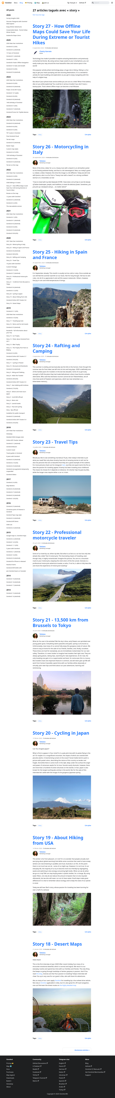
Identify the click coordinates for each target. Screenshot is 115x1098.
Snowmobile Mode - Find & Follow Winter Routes (16, 31)
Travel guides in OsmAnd (14, 453)
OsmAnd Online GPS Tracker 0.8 (16, 300)
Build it (8, 1081)
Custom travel (10, 450)
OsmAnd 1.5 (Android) (13, 593)
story (39, 134)
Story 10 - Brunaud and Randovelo (17, 366)
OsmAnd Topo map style (14, 515)
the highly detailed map (68, 985)
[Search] (100, 2)
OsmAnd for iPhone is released (16, 561)
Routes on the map (12, 193)
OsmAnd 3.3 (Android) (13, 416)
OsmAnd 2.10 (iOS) (12, 463)
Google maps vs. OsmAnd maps (16, 536)
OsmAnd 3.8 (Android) (13, 251)
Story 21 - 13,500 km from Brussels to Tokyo (18, 283)
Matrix (36, 1081)
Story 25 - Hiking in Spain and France (17, 247)
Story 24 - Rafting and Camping (16, 257)
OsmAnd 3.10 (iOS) (12, 318)
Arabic (62, 1087)
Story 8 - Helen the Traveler (14, 375)
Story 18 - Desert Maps (13, 303)
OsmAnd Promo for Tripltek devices (17, 112)
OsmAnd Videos (11, 474)
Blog (21, 3)
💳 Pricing (28, 3)
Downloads (10, 1078)
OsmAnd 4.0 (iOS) (11, 227)
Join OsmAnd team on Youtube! (16, 571)
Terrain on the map (12, 165)
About (8, 1087)
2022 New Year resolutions (14, 214)
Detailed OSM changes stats (15, 437)
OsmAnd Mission (11, 447)
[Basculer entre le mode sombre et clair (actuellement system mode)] (112, 2)
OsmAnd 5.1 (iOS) (11, 59)
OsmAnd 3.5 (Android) (13, 327)
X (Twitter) (37, 1066)
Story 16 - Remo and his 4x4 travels (17, 324)
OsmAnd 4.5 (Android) (13, 142)
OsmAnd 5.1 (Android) (13, 56)
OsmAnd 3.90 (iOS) (12, 233)
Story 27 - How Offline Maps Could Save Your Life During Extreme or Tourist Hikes (17, 188)
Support (88, 1075)
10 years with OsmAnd (13, 263)
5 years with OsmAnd (13, 548)
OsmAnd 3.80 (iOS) (12, 254)
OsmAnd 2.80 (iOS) (12, 379)
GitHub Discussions (40, 1063)
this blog (39, 974)
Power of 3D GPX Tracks (13, 90)
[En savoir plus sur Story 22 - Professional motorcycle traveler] (88, 608)
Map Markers (10, 486)
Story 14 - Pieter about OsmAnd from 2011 (17, 340)
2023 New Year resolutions (14, 173)
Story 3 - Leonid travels (13, 403)
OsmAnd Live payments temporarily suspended (17, 470)
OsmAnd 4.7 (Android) (13, 109)
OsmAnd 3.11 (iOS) (12, 311)
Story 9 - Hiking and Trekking (15, 372)
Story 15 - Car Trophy (12, 336)
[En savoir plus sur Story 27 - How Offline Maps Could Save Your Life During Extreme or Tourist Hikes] (88, 135)
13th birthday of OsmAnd (14, 155)
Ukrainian (63, 1075)
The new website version (14, 206)
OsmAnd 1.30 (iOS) (12, 498)
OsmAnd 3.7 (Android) (13, 273)
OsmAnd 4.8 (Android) (13, 99)
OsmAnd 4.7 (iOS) (11, 106)
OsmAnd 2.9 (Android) (13, 466)
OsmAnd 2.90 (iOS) (12, 359)
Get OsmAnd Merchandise (95, 1072)
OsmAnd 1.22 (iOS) (12, 542)
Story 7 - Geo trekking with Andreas (17, 385)
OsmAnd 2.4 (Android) (13, 518)
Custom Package (11, 267)
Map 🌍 (9, 1066)
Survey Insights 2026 (12, 18)
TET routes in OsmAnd (13, 133)
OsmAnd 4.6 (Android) (13, 123)
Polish (62, 1078)
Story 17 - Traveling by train (14, 321)
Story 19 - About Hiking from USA (16, 297)
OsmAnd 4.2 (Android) (13, 200)
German (62, 1069)
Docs (15, 3)
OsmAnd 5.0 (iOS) (11, 69)
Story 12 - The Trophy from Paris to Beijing (17, 349)
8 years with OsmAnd (13, 456)
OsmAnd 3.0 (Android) (13, 459)
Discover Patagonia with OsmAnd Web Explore (16, 23)
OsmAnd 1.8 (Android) (13, 582)
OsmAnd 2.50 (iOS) (12, 423)
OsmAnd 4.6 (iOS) (11, 126)
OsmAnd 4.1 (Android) (13, 220)
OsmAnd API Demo (12, 521)
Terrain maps (10, 139)
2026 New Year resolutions (14, 43)
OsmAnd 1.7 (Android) (13, 585)
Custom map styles (12, 149)
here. (64, 465)
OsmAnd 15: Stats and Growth (15, 66)
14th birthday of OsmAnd (14, 102)
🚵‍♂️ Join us (45, 3)
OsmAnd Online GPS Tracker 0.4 (16, 419)
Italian (62, 1072)
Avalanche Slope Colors (13, 35)
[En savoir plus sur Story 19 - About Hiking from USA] (88, 932)
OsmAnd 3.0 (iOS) (11, 353)
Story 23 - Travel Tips (12, 260)
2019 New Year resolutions (14, 430)
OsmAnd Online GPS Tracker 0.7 (16, 356)
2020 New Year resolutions (14, 314)
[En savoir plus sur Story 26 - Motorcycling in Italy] (88, 240)
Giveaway (9, 434)
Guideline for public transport (15, 413)
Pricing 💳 (9, 1063)
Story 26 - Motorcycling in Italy (15, 244)
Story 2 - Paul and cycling (14, 407)
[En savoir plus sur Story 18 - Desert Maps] (88, 1038)
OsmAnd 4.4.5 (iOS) (12, 152)
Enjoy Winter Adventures (14, 27)
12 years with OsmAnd (13, 196)
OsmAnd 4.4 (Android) (13, 162)
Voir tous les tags (39, 15)
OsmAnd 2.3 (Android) (13, 528)
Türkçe (62, 1090)
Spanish (62, 1081)
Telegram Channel (40, 1078)
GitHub (82, 3)
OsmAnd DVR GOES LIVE (14, 568)
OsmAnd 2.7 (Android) (13, 492)
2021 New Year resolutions (14, 241)
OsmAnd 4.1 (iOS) (11, 217)
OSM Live (9, 524)
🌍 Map (37, 3)
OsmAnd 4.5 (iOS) (11, 130)
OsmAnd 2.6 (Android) (13, 495)
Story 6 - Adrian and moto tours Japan (16, 393)
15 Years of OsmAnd (12, 53)
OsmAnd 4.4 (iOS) (11, 158)
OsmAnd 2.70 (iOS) (12, 388)
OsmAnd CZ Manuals (93, 1069)
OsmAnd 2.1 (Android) (13, 552)
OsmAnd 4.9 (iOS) (11, 83)
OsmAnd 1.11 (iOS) (12, 545)
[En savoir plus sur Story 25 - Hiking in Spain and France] (88, 333)
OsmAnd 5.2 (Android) (13, 50)
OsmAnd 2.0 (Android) (13, 558)
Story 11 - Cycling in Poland (14, 363)
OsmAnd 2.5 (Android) (13, 506)
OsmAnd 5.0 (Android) (13, 72)
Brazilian (63, 1084)
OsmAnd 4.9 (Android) (13, 86)
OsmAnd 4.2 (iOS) (11, 203)
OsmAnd (58, 980)
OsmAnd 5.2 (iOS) (11, 46)
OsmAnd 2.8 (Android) (13, 489)
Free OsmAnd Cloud (12, 136)
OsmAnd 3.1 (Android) (13, 443)
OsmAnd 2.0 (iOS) (11, 482)
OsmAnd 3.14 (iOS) (12, 270)
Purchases (10, 1072)
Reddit (36, 1069)
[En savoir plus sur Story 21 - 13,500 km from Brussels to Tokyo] (88, 721)
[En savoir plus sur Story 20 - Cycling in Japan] (88, 825)
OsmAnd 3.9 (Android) (13, 230)
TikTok (36, 1075)
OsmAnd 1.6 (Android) (13, 596)
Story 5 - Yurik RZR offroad (14, 397)
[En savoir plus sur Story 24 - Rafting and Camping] (88, 430)
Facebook (37, 1072)
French (62, 1066)
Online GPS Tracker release (14, 440)
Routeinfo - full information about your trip (16, 332)
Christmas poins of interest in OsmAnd (15, 511)
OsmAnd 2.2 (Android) (13, 539)
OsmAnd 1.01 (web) (12, 93)
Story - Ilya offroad (12, 410)
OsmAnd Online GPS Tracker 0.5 (16, 382)
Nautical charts (11, 564)
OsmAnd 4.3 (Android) (13, 179)
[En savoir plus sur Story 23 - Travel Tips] (88, 520)
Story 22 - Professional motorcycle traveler (17, 278)
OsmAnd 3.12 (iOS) (12, 290)
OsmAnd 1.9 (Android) (13, 579)
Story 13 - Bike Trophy (13, 344)
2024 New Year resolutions (14, 120)
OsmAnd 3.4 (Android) (13, 369)
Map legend (10, 1075)
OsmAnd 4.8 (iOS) (11, 96)
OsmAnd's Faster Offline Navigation (17, 62)
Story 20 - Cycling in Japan (14, 294)
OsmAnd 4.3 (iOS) (11, 176)
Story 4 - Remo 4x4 (12, 400)
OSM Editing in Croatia (13, 182)
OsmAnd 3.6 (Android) (13, 287)
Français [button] (71, 3)
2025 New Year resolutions (14, 80)
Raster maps (10, 146)
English (62, 1063)
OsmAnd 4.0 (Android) (13, 224)
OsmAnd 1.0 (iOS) (11, 555)
